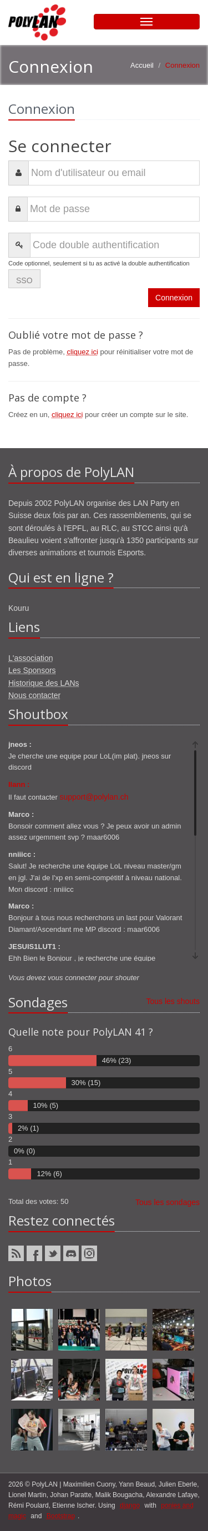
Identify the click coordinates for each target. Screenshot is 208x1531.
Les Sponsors (32, 670)
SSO (24, 280)
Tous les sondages (167, 1202)
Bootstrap (61, 1516)
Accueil (142, 65)
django (130, 1505)
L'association (30, 658)
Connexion (173, 297)
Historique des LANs (43, 683)
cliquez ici (82, 352)
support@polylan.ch (94, 796)
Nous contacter (34, 695)
